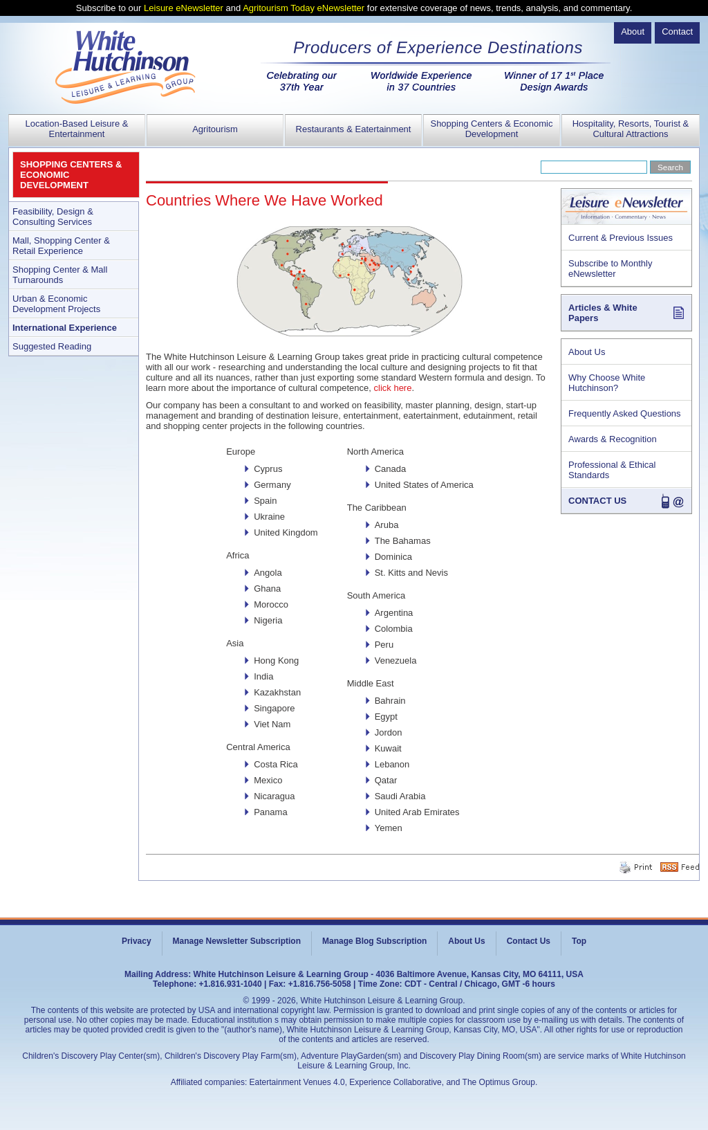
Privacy (136, 941)
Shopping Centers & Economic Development (491, 128)
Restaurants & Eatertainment (353, 129)
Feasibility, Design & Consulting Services (52, 216)
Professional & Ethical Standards (611, 469)
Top (579, 941)
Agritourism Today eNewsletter (303, 8)
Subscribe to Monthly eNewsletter (610, 268)
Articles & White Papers (602, 312)
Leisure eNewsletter (183, 8)
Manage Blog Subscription (374, 941)
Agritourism (215, 129)
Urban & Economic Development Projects (56, 303)
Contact (677, 31)
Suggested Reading (51, 346)
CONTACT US (597, 500)
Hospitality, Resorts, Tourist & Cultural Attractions (630, 128)
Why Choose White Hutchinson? (606, 382)
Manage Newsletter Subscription (237, 941)
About (632, 31)
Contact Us (528, 941)
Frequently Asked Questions (624, 413)
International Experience (64, 327)
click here (393, 388)
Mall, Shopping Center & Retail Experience (61, 245)
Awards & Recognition (612, 439)
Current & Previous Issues (620, 238)
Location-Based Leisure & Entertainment (77, 128)
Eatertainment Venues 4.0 (297, 1082)
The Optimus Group (499, 1082)
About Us (586, 352)
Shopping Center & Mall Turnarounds (59, 274)
